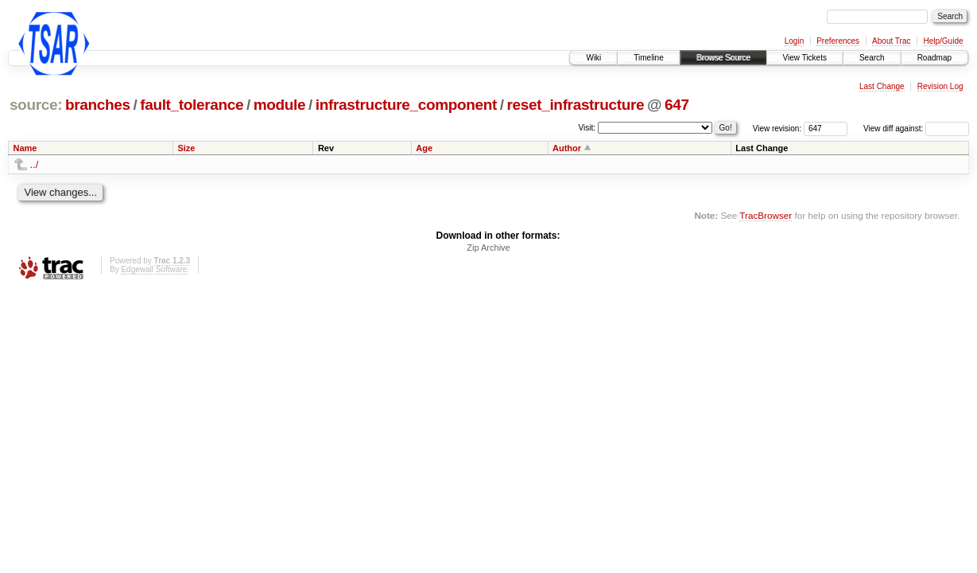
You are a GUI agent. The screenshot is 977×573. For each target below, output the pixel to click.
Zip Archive (488, 247)
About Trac (891, 41)
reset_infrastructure (576, 104)
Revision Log (940, 86)
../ (34, 164)
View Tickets (805, 57)
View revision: (777, 128)
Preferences (837, 41)
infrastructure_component (406, 104)
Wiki (593, 57)
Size (186, 148)
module (280, 104)
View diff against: (916, 128)
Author (566, 148)
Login (794, 41)
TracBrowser (765, 215)
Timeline (648, 57)
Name (25, 148)
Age (424, 148)
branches (97, 104)
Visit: (587, 127)
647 (677, 104)
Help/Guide (943, 41)
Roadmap (934, 57)
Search (872, 57)
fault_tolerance (191, 104)
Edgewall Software (154, 269)
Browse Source (723, 57)
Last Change (882, 86)
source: (36, 104)
